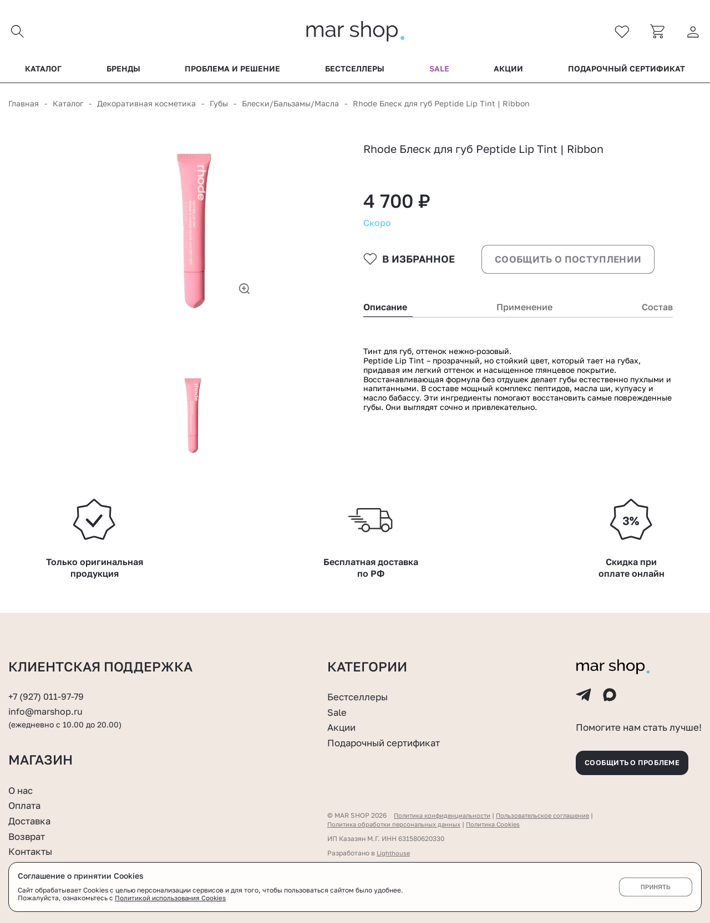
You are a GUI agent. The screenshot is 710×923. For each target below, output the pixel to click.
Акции (508, 71)
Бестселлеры (354, 71)
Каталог (43, 71)
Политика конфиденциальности (445, 808)
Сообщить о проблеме (638, 754)
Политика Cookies (504, 817)
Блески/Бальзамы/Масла (290, 106)
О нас (22, 783)
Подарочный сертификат (626, 71)
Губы (219, 106)
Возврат (28, 829)
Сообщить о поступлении (568, 275)
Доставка (31, 814)
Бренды (123, 71)
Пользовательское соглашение (554, 808)
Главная (23, 106)
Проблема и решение (232, 71)
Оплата (26, 799)
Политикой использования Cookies (171, 898)
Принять (655, 887)
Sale (439, 71)
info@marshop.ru (47, 698)
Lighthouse (394, 846)
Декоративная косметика (146, 106)
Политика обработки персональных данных (398, 817)
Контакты (32, 844)
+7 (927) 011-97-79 (47, 683)
